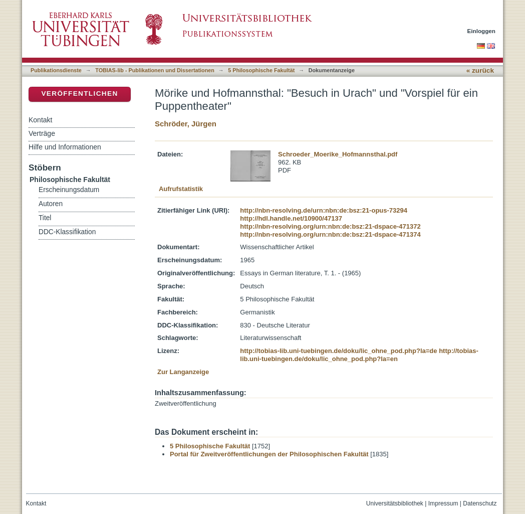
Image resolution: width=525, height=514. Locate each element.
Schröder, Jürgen (185, 123)
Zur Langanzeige (183, 372)
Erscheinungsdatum (69, 190)
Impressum (443, 503)
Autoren (51, 204)
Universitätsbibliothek (394, 503)
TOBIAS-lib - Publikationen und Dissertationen (154, 70)
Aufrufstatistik (181, 189)
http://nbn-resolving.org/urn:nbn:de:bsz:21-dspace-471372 (330, 226)
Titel (45, 218)
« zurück (480, 70)
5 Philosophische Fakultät (261, 70)
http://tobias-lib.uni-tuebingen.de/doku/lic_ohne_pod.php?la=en (359, 355)
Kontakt (40, 120)
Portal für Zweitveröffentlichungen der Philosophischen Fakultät (269, 454)
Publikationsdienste (56, 70)
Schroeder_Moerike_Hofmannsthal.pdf (337, 154)
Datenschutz (479, 503)
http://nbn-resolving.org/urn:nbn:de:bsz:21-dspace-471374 (330, 234)
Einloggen (481, 31)
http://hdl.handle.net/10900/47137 (291, 218)
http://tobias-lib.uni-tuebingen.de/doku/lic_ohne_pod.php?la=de (338, 351)
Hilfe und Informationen (65, 147)
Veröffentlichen (79, 93)
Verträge (42, 133)
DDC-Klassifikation (67, 232)
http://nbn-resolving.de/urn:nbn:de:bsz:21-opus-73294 (323, 210)
